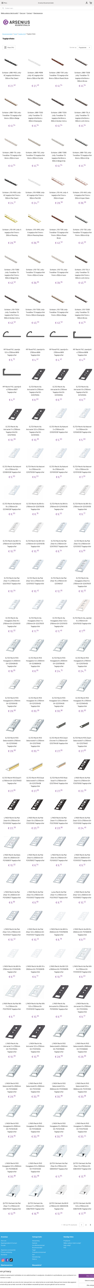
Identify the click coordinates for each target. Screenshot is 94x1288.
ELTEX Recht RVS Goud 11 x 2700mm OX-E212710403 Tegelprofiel (11, 780)
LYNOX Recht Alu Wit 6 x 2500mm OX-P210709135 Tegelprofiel (59, 932)
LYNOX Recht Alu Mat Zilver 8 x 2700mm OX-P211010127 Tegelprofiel (58, 857)
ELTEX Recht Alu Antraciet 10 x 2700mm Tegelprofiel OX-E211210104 (82, 390)
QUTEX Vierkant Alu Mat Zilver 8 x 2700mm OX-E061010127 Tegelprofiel (59, 1166)
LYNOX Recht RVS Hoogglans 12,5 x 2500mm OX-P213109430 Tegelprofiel (11, 1167)
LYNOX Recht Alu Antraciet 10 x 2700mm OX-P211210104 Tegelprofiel (82, 1007)
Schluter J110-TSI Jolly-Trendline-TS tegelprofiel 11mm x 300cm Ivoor (58, 272)
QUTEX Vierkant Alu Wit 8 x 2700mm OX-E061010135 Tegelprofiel (58, 1206)
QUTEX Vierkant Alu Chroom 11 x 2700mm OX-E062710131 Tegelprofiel (35, 1206)
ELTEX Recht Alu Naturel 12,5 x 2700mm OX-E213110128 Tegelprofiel (82, 469)
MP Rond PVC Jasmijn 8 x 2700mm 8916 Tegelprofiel (35, 352)
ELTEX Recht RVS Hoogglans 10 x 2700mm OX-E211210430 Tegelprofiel (35, 702)
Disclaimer (4, 1254)
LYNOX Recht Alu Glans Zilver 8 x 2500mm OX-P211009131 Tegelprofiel (12, 857)
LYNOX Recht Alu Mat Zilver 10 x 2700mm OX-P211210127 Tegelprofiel (35, 895)
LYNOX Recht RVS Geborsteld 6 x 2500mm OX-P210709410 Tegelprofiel (58, 1047)
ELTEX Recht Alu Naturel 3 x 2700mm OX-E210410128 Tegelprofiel (82, 429)
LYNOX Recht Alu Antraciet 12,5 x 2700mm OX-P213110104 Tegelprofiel (35, 1047)
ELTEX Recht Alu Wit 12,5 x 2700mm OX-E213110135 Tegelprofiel (35, 543)
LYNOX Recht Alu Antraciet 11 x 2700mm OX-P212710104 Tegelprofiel (11, 1047)
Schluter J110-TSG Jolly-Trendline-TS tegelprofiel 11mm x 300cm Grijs (82, 232)
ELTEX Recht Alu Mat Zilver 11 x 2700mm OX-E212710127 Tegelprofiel (12, 581)
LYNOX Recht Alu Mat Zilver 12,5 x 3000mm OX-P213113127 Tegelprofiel (35, 932)
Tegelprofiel (21, 34)
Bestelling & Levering (7, 1269)
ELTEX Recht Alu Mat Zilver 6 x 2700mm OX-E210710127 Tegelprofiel (59, 543)
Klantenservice (38, 13)
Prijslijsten (67, 1241)
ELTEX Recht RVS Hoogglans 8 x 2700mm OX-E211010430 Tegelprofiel (11, 702)
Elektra (34, 1259)
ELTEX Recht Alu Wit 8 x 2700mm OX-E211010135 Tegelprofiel (59, 506)
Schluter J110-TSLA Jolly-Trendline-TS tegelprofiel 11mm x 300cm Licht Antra (82, 274)
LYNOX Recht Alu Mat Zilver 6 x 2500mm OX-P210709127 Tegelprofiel (35, 857)
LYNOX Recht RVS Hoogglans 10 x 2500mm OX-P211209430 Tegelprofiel (35, 1127)
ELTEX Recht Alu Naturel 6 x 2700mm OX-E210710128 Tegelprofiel (35, 469)
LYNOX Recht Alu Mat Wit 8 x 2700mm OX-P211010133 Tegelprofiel (82, 969)
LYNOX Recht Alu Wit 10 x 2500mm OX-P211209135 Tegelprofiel (35, 969)
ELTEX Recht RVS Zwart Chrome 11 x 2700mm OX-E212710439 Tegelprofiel (59, 740)
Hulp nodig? (67, 1245)
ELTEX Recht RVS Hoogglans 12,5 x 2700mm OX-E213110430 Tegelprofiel (58, 702)
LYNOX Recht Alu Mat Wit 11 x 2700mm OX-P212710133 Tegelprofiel (11, 1006)
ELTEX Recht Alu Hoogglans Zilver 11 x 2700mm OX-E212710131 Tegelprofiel (35, 622)
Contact (29, 13)
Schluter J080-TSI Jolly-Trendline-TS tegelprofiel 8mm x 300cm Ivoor (11, 155)
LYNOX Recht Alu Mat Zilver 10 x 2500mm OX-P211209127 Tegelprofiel (12, 895)
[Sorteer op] (84, 47)
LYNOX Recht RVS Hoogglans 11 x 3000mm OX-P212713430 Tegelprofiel (82, 1127)
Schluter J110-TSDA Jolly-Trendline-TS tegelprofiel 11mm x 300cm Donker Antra (12, 313)
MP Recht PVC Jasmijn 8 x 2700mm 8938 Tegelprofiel (82, 352)
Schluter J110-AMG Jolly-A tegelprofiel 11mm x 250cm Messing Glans (35, 232)
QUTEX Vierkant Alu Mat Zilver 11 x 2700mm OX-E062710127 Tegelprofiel (12, 1206)
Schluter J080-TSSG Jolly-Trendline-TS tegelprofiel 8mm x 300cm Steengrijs (35, 116)
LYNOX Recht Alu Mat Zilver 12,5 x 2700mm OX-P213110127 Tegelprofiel (12, 932)
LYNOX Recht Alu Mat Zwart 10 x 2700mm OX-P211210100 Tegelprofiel (35, 820)
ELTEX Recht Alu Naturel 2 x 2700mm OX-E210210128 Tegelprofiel (59, 429)
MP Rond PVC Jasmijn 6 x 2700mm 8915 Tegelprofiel (58, 352)
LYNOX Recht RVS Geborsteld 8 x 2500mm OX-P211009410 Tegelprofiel (82, 1047)
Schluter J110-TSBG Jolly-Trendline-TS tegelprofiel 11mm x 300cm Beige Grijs (11, 274)
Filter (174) (9, 47)
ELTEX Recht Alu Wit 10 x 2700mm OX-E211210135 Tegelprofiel (82, 506)
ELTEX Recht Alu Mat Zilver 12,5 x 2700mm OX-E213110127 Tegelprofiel (35, 581)
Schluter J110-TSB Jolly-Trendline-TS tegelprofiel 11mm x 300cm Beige (58, 312)
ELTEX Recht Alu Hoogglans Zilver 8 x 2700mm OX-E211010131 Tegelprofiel (11, 622)
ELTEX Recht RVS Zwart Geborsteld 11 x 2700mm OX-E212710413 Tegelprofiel (82, 742)
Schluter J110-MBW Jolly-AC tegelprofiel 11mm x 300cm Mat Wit (35, 195)
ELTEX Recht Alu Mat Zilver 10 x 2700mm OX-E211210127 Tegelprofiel (82, 543)
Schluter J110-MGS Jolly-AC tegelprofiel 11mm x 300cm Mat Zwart (11, 195)
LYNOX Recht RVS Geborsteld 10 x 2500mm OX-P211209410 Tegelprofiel (12, 1087)
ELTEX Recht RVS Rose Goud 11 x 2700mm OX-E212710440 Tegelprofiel (59, 780)
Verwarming (35, 1241)
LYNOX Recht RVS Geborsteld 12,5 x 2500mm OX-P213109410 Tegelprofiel (59, 1087)
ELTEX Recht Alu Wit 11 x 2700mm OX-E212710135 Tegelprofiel (12, 543)
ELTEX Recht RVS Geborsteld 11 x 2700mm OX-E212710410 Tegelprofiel (35, 742)
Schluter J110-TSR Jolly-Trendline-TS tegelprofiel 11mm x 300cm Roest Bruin (58, 233)
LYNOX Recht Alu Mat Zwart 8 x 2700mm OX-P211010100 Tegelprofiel (12, 820)
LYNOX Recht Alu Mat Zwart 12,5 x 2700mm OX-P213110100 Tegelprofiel (82, 820)
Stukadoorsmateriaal (39, 1252)
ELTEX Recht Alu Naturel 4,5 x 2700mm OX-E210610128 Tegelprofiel (12, 469)
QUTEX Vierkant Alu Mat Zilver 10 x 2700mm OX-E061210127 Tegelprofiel (82, 1166)
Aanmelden (37, 1274)
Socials (3, 1245)
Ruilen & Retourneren (7, 1273)
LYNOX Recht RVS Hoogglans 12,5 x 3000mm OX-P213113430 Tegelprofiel (35, 1167)
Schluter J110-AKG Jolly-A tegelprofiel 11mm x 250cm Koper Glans (82, 195)
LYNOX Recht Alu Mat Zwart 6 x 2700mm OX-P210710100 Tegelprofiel (82, 780)
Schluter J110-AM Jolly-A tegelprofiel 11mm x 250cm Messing (11, 232)
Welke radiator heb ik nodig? (9, 13)
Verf (33, 1254)
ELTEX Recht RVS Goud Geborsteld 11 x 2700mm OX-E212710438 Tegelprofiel (35, 782)
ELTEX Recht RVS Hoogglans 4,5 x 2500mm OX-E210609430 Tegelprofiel (35, 662)
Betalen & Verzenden (7, 1271)
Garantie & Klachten (7, 1276)
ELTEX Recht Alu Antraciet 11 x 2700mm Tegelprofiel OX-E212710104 (11, 430)
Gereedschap (36, 1257)
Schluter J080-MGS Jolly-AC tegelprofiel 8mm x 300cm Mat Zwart (12, 75)
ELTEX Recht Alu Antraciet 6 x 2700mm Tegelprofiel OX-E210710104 (35, 390)
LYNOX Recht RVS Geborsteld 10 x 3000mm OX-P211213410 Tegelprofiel (35, 1087)
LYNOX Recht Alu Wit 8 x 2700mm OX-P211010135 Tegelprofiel (12, 969)
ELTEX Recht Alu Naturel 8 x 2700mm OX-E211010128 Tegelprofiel (59, 469)
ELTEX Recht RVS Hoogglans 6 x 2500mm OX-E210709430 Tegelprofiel (58, 662)
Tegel (15, 34)
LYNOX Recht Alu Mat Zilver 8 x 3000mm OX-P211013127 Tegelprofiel (82, 857)
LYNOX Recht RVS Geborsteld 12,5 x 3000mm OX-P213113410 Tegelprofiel (82, 1087)
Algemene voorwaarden (8, 1250)
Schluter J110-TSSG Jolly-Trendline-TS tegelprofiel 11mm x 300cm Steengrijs (35, 312)
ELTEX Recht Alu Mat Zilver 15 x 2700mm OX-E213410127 (58, 581)
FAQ (65, 1247)
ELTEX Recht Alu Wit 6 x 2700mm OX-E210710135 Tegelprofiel (35, 506)
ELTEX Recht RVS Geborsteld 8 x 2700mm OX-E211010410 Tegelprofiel (11, 742)
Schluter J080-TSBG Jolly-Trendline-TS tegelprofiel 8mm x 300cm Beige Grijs (58, 156)
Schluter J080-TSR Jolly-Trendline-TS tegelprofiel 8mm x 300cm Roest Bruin (58, 75)
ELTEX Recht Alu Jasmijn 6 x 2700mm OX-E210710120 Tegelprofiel (82, 620)
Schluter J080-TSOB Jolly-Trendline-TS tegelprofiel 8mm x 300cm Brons (82, 76)
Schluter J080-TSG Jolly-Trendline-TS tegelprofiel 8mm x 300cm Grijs (82, 155)
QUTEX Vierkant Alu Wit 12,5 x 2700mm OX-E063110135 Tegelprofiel (82, 1206)
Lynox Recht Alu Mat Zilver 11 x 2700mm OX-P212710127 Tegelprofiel (59, 895)
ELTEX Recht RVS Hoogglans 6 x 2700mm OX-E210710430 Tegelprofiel (82, 662)
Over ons (22, 13)
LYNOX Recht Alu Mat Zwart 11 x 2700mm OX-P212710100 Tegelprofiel (59, 820)
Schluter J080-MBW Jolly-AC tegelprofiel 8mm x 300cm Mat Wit (35, 75)
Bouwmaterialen (7, 34)
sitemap (56, 1284)
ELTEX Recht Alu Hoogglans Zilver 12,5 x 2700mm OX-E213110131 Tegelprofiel (58, 622)
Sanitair (34, 1243)
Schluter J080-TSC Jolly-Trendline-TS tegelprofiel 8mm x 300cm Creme (35, 155)
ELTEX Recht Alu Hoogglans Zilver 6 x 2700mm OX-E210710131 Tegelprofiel (82, 582)
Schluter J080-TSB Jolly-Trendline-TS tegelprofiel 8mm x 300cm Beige (11, 115)
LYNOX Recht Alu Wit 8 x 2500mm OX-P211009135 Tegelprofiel (82, 932)
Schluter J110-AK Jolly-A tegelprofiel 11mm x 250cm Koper (58, 195)
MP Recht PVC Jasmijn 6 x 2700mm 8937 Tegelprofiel (12, 389)
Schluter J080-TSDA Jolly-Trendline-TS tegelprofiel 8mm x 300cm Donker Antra (58, 116)
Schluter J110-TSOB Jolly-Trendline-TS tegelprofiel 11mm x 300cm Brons (82, 313)
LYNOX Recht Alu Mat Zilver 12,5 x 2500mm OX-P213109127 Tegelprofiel (82, 895)
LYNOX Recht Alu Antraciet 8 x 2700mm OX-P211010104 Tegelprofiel (58, 1006)
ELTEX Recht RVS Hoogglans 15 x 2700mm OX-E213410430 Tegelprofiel (82, 702)
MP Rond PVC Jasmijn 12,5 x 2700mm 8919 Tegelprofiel (12, 352)
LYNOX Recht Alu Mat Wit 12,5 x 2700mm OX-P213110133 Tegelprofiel (35, 1006)
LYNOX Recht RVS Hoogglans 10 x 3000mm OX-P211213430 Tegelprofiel (59, 1127)
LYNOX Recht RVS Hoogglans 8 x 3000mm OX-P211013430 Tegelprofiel (11, 1127)
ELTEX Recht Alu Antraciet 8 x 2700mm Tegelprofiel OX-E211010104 (59, 390)
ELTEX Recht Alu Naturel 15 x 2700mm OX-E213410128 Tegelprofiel (12, 506)
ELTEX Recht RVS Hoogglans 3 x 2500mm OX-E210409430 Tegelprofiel (11, 662)
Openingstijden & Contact (9, 1243)
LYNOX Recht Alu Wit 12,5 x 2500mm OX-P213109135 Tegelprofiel (58, 969)
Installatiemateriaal (38, 1245)
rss (59, 1284)
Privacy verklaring (6, 1252)
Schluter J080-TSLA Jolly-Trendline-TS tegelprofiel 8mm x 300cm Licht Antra (82, 116)
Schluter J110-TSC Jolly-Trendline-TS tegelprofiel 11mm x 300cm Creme (35, 272)
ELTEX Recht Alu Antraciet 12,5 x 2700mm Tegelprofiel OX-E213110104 (35, 430)
